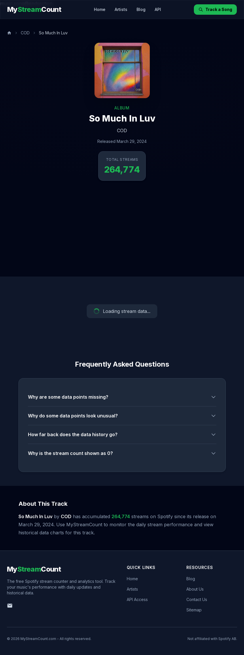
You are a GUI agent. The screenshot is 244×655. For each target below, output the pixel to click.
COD (25, 32)
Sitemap (194, 609)
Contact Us (196, 599)
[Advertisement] (122, 233)
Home (99, 9)
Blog (141, 9)
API (158, 9)
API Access (137, 599)
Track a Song (215, 9)
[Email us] (10, 606)
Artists (121, 9)
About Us (195, 589)
